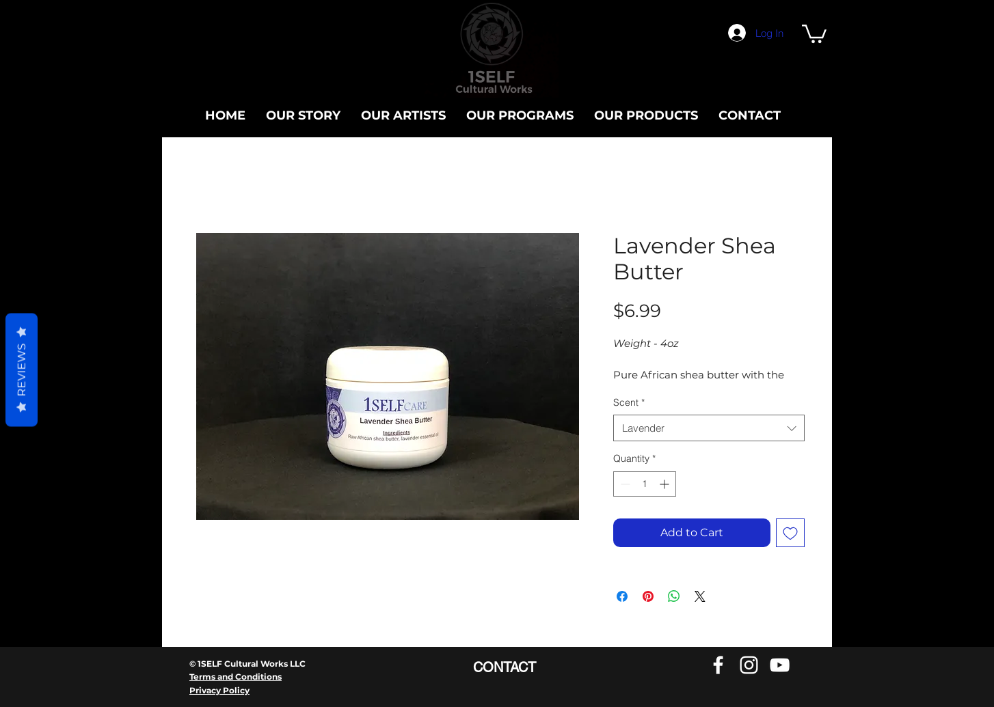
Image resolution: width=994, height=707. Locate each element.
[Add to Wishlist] (790, 532)
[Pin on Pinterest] (648, 596)
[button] (814, 33)
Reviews (21, 370)
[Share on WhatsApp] (674, 596)
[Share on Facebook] (622, 596)
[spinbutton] (644, 484)
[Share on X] (700, 596)
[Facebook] (718, 665)
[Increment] (665, 484)
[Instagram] (749, 665)
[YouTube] (780, 665)
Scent (629, 402)
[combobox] (709, 428)
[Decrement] (623, 484)
